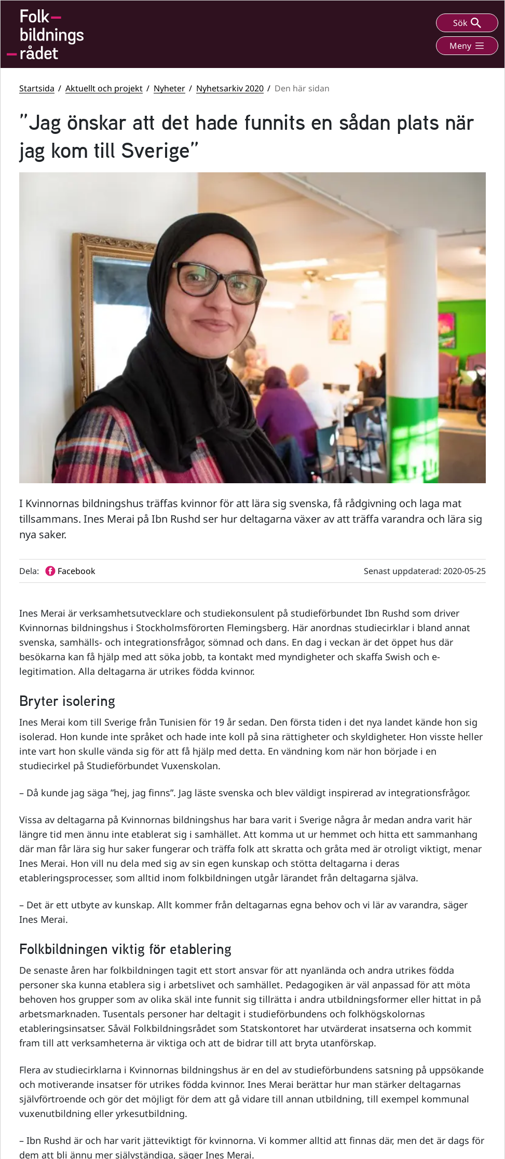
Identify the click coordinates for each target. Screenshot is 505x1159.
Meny (467, 45)
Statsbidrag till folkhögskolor (428, 970)
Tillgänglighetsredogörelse (425, 1063)
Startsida (36, 88)
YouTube (297, 997)
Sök (467, 23)
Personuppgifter (406, 1080)
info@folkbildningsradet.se (186, 1035)
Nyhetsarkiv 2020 (230, 88)
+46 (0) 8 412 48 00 (185, 1012)
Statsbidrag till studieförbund (430, 988)
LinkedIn (297, 1022)
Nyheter (169, 88)
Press (387, 1097)
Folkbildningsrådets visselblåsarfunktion (413, 1010)
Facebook (298, 973)
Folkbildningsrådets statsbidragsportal (412, 1040)
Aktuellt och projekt (104, 88)
